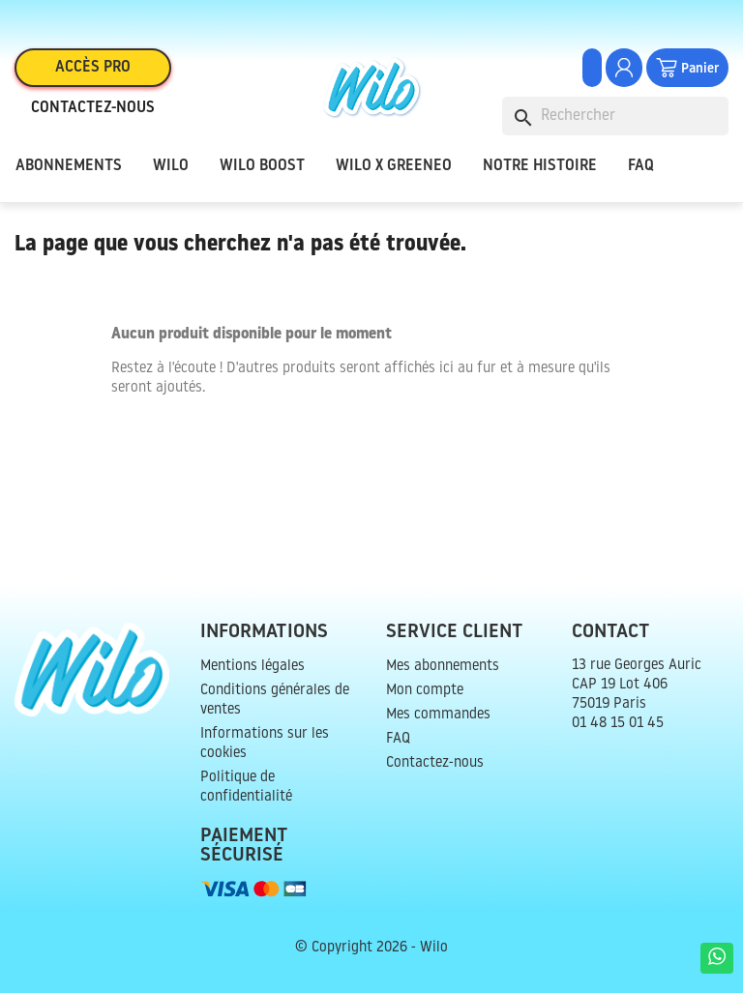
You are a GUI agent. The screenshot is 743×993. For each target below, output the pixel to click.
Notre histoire (540, 166)
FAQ (641, 166)
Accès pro (93, 67)
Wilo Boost (262, 166)
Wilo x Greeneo (394, 166)
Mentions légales (252, 666)
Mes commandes (438, 715)
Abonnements (68, 166)
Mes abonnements (442, 666)
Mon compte (424, 691)
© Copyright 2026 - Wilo (371, 948)
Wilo (171, 166)
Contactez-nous (93, 108)
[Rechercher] (615, 116)
